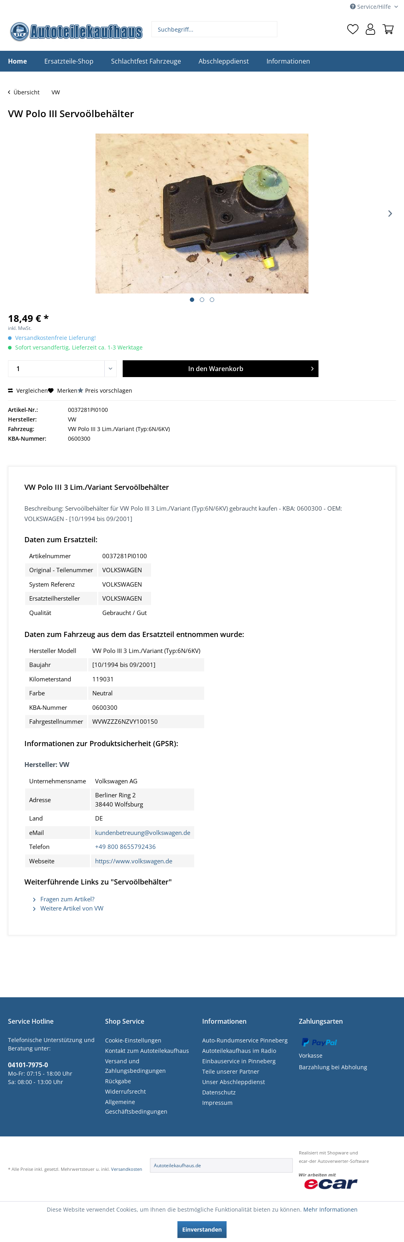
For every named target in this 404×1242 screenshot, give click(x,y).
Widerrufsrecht (125, 1091)
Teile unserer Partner (230, 1071)
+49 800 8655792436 (125, 847)
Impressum (217, 1102)
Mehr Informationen (330, 1209)
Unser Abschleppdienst (233, 1082)
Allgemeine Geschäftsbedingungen (136, 1106)
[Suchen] (270, 29)
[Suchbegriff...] (214, 29)
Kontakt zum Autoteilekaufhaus (147, 1050)
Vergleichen (28, 390)
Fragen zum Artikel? (63, 899)
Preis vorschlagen (108, 390)
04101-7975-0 (28, 1064)
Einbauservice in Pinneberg (239, 1061)
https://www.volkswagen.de (133, 861)
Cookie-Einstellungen (133, 1040)
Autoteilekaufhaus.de (177, 1165)
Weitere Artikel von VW (68, 908)
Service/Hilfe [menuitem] (371, 6)
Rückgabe (118, 1081)
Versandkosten (126, 1169)
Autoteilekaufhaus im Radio (239, 1050)
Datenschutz (219, 1092)
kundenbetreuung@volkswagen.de (142, 833)
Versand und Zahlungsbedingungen (135, 1065)
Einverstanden (202, 1229)
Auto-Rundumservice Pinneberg (245, 1040)
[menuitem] (214, 29)
